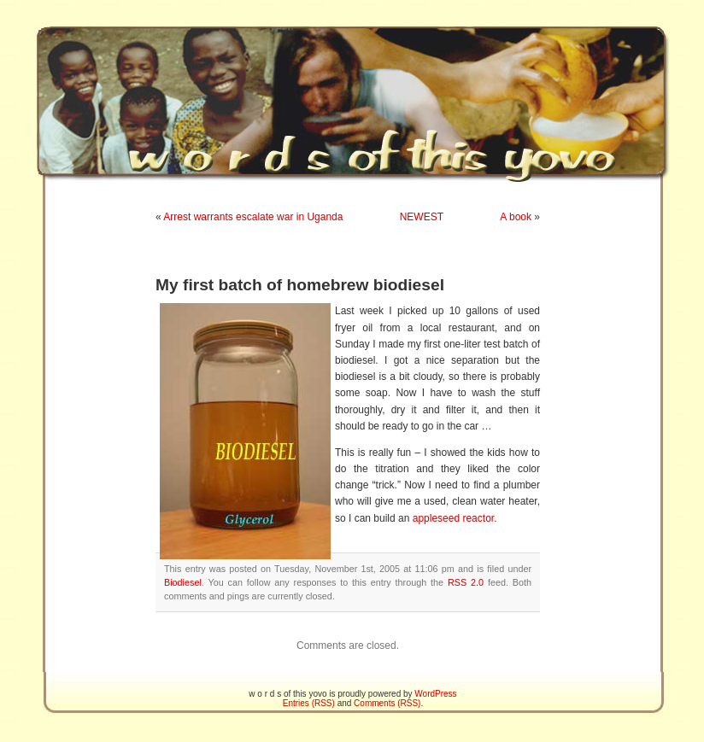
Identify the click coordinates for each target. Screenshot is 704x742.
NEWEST (421, 217)
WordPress (435, 693)
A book (515, 217)
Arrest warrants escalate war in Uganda (253, 217)
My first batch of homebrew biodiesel (299, 285)
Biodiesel (183, 582)
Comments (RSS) (387, 703)
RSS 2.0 (466, 582)
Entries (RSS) (309, 703)
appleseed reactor (453, 518)
